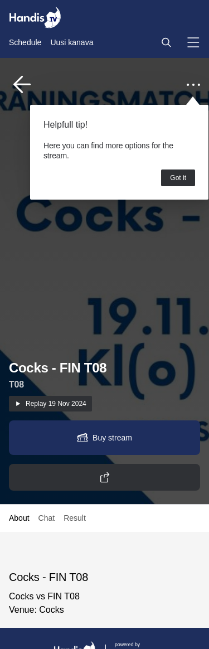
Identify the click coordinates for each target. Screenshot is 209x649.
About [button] (19, 518)
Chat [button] (46, 518)
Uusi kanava (71, 42)
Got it (178, 178)
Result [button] (75, 518)
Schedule (25, 42)
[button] (166, 42)
